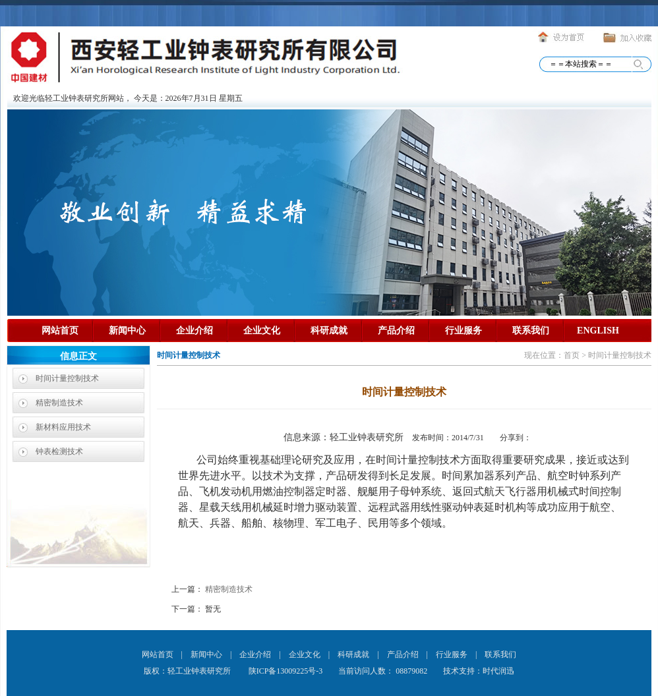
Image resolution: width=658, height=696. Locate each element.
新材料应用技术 (63, 427)
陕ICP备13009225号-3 (285, 671)
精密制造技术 (59, 402)
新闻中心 (127, 330)
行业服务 (463, 330)
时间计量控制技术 (67, 378)
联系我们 (530, 330)
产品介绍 (396, 330)
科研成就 (329, 330)
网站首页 (60, 330)
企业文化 (261, 330)
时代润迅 (498, 671)
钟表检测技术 (59, 451)
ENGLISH (598, 330)
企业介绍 (194, 330)
